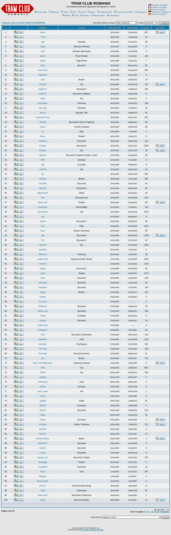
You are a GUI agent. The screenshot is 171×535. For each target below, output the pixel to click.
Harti (73, 12)
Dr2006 (43, 146)
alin (42, 358)
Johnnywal (42, 382)
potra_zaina (43, 391)
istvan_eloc (43, 202)
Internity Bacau (42, 438)
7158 (43, 37)
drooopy (42, 150)
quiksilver (43, 339)
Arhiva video (41, 12)
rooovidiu (43, 344)
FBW (43, 160)
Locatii (82, 12)
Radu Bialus (42, 212)
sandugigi (43, 462)
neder (42, 415)
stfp (42, 235)
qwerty (43, 268)
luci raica (43, 301)
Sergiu (43, 500)
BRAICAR (42, 443)
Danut (42, 127)
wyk (42, 165)
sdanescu (43, 254)
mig (42, 216)
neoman (42, 448)
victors (43, 396)
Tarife (64, 12)
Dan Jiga (43, 108)
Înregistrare (141, 12)
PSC (43, 335)
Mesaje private (98, 15)
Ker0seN (43, 424)
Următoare (164, 512)
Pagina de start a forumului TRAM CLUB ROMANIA (23, 23)
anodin (43, 61)
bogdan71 (42, 89)
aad (42, 42)
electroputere (42, 481)
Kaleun (43, 410)
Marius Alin (43, 495)
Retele (91, 12)
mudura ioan (42, 325)
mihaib (43, 316)
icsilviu (43, 221)
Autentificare (113, 15)
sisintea (42, 179)
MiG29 (43, 405)
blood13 (42, 84)
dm (42, 174)
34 (155, 512)
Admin (43, 32)
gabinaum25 (42, 193)
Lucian (43, 453)
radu (43, 226)
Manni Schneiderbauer (43, 363)
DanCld (42, 122)
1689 (43, 490)
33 (152, 512)
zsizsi (42, 273)
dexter (42, 136)
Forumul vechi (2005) (123, 12)
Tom (43, 198)
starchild (42, 429)
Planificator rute (104, 12)
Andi (43, 51)
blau (43, 79)
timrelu (43, 386)
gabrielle (42, 250)
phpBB (81, 528)
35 (158, 512)
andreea (42, 377)
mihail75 (42, 169)
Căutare (84, 15)
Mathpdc (42, 476)
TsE (42, 240)
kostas (43, 420)
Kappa (43, 292)
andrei (42, 56)
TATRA (43, 372)
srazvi (42, 472)
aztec (42, 65)
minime (43, 297)
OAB (43, 368)
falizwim (42, 155)
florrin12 (42, 434)
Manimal (42, 188)
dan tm (43, 113)
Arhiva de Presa (43, 117)
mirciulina (43, 283)
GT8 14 (42, 486)
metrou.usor (42, 311)
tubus (42, 231)
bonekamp (42, 207)
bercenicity (42, 70)
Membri (66, 15)
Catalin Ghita (42, 259)
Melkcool (43, 306)
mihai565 (43, 183)
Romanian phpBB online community (92, 530)
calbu (42, 98)
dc (43, 131)
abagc (42, 46)
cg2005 (43, 401)
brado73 (42, 94)
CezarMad (42, 467)
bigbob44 (43, 75)
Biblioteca (54, 12)
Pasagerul (42, 330)
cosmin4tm (43, 103)
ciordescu (43, 287)
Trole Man (42, 353)
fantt (43, 278)
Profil (75, 15)
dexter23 (43, 141)
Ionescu (42, 264)
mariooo (42, 245)
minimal (42, 320)
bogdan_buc (42, 457)
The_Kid (42, 349)
